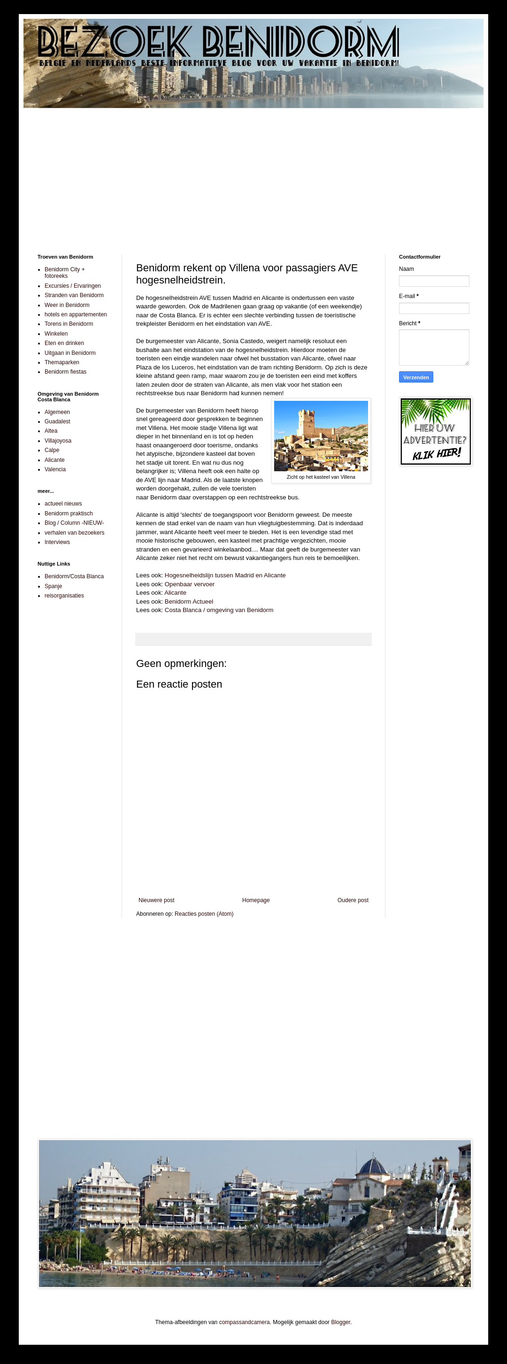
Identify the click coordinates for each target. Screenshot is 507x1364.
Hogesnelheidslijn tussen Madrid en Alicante (225, 575)
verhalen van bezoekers (74, 532)
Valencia (55, 469)
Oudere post (353, 900)
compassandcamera (244, 1322)
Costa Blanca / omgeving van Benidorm (219, 609)
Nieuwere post (156, 900)
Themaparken (62, 362)
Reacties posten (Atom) (204, 914)
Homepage (256, 900)
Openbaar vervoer (190, 584)
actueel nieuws (63, 503)
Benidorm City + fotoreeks (65, 272)
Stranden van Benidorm (74, 295)
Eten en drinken (64, 343)
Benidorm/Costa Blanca (74, 576)
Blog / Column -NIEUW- (74, 523)
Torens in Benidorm (69, 324)
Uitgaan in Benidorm (70, 353)
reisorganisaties (64, 595)
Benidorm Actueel (189, 601)
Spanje (53, 586)
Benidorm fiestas (65, 371)
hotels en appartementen (76, 314)
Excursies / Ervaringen (73, 286)
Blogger (340, 1322)
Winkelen (56, 333)
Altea (51, 431)
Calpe (52, 450)
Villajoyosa (58, 440)
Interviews (57, 542)
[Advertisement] (253, 174)
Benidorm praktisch (69, 513)
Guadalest (57, 421)
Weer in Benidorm (67, 305)
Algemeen (57, 412)
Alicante (175, 592)
